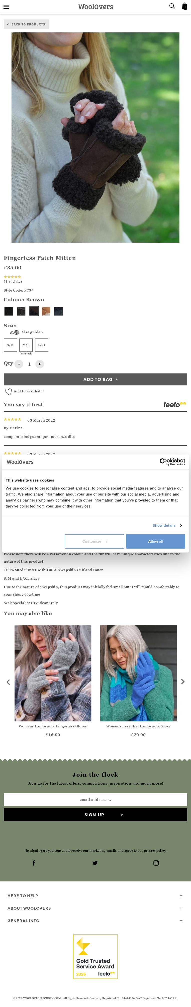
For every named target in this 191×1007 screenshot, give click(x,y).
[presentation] (95, 834)
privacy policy (154, 850)
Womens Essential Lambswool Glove (138, 726)
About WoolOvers (95, 908)
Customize (94, 541)
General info (95, 921)
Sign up (94, 815)
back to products (28, 24)
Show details (164, 525)
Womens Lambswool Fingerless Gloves (53, 726)
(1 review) (13, 279)
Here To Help (95, 896)
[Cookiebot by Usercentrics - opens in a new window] (163, 462)
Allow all (155, 541)
